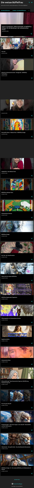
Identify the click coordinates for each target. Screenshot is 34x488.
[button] (31, 34)
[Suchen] (29, 2)
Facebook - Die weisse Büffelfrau (19, 10)
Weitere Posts (17, 479)
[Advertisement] (17, 89)
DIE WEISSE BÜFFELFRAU (5, 10)
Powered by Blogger (17, 483)
